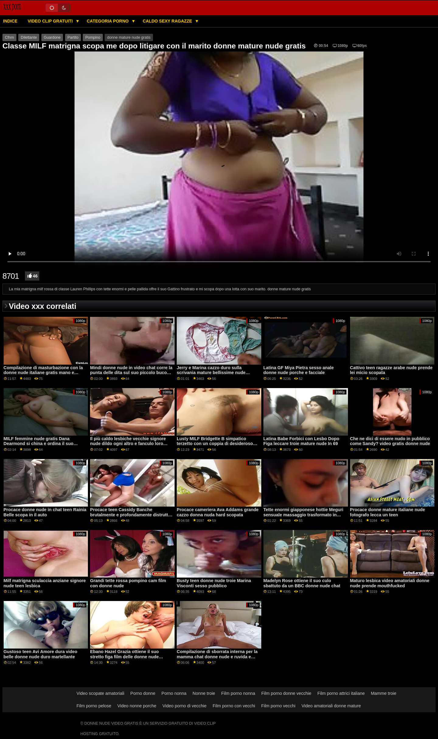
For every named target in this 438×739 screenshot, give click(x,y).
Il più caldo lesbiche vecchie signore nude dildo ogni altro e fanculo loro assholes (128, 443)
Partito (73, 37)
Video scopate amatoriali (100, 693)
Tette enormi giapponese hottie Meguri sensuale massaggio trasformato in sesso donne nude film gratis (303, 514)
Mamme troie (383, 693)
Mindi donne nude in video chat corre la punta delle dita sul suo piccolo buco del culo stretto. (131, 372)
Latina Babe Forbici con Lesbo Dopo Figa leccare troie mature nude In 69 (301, 441)
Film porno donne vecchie (286, 693)
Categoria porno (108, 21)
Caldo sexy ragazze (168, 21)
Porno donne (142, 693)
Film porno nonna (238, 693)
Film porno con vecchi (234, 705)
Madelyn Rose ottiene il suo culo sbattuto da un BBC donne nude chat (301, 583)
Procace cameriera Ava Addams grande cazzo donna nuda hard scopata (218, 512)
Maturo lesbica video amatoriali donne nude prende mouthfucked (389, 583)
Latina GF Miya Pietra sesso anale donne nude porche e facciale (298, 370)
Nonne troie (204, 693)
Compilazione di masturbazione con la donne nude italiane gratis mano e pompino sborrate (43, 372)
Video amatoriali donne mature (331, 705)
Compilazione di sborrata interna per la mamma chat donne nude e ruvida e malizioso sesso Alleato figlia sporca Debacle (217, 659)
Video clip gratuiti (51, 21)
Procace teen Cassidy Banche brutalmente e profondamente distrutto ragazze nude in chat (130, 514)
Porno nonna (174, 693)
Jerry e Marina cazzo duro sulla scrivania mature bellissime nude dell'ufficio (211, 372)
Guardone (52, 37)
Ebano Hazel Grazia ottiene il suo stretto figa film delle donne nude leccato (124, 656)
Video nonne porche (136, 705)
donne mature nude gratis (128, 37)
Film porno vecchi (278, 705)
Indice (10, 21)
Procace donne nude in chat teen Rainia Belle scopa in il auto (45, 512)
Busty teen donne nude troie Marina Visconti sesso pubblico (214, 583)
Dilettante (29, 37)
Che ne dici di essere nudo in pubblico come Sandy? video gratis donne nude (390, 441)
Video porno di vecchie (184, 705)
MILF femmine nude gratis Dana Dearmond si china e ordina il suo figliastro (39, 443)
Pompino (92, 37)
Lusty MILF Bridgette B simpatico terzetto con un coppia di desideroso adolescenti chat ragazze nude (215, 443)
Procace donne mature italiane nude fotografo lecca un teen (387, 512)
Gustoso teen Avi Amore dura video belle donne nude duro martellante (41, 654)
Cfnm (9, 37)
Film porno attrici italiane (341, 693)
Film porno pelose (94, 705)
